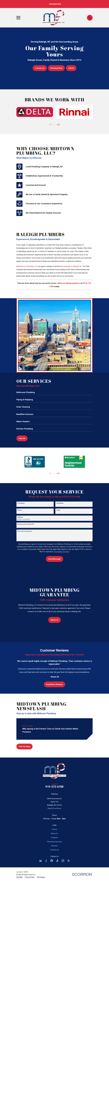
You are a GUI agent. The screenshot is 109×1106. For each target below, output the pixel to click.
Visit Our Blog (24, 746)
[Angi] (57, 860)
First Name (21, 503)
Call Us (71, 68)
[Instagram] (63, 860)
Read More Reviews (54, 684)
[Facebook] (51, 860)
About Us (54, 620)
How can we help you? (24, 531)
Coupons (54, 837)
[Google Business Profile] (40, 860)
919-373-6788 (54, 786)
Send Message (54, 559)
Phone (19, 510)
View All (22, 438)
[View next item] (58, 124)
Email (58, 510)
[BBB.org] (46, 860)
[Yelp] (68, 860)
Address (20, 517)
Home (54, 829)
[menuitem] (19, 877)
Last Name (60, 503)
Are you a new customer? (25, 524)
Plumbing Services (54, 842)
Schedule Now (55, 4)
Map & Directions (54, 808)
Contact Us (39, 68)
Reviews (54, 846)
